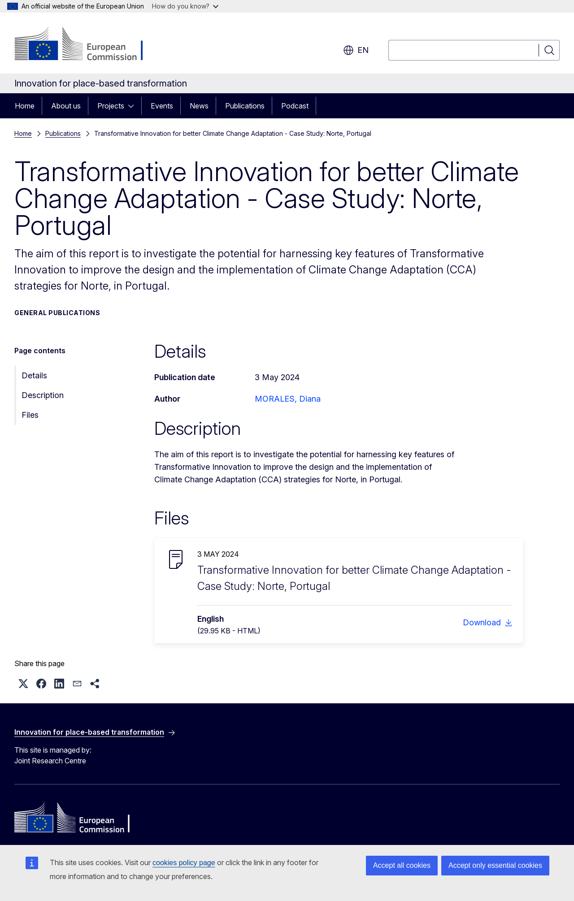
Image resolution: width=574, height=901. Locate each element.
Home (25, 105)
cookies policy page (183, 862)
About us (66, 105)
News (199, 105)
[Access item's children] (133, 105)
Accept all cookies (401, 865)
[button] (23, 683)
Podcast (295, 105)
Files (30, 415)
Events (162, 105)
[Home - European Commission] (86, 45)
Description (43, 395)
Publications (245, 105)
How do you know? (185, 6)
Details (34, 375)
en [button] (356, 50)
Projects (110, 105)
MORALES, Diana (288, 398)
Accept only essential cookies (495, 865)
